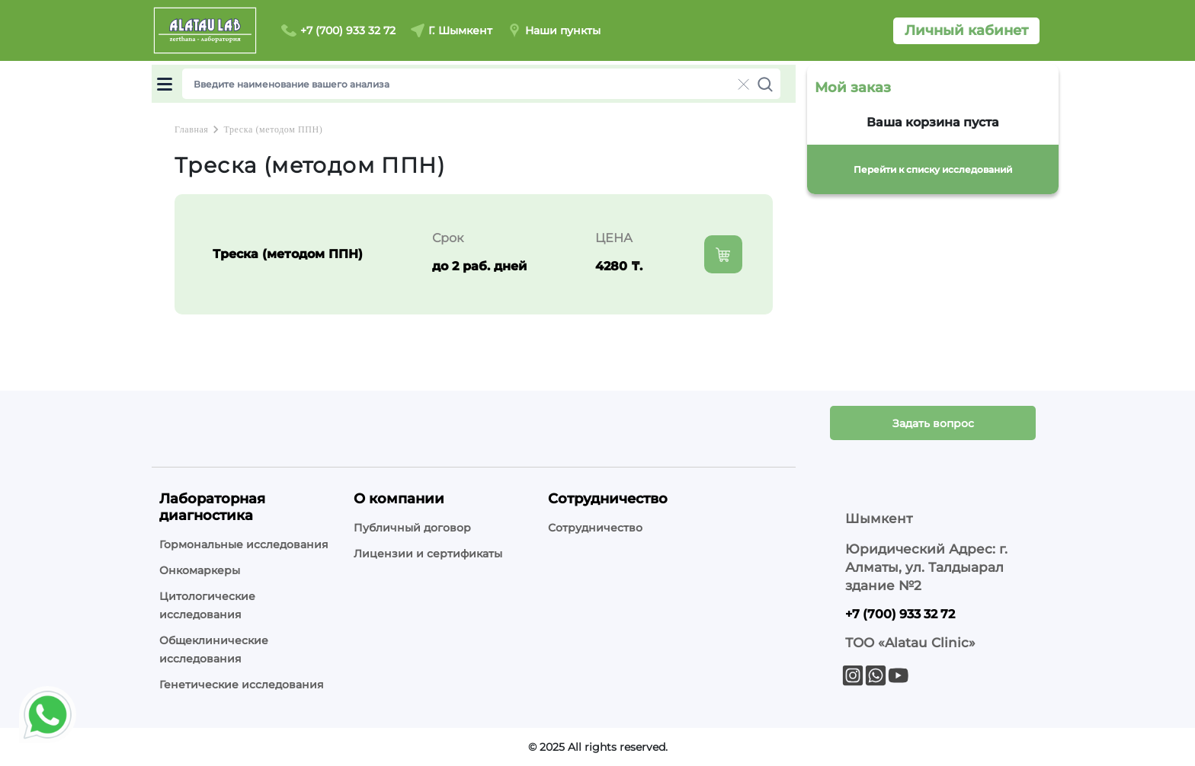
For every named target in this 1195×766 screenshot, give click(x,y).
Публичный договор (412, 528)
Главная (191, 129)
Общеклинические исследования (213, 649)
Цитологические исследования (207, 605)
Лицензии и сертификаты (428, 553)
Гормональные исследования (243, 544)
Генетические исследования (241, 684)
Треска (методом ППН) (272, 129)
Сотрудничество (595, 528)
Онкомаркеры (199, 570)
